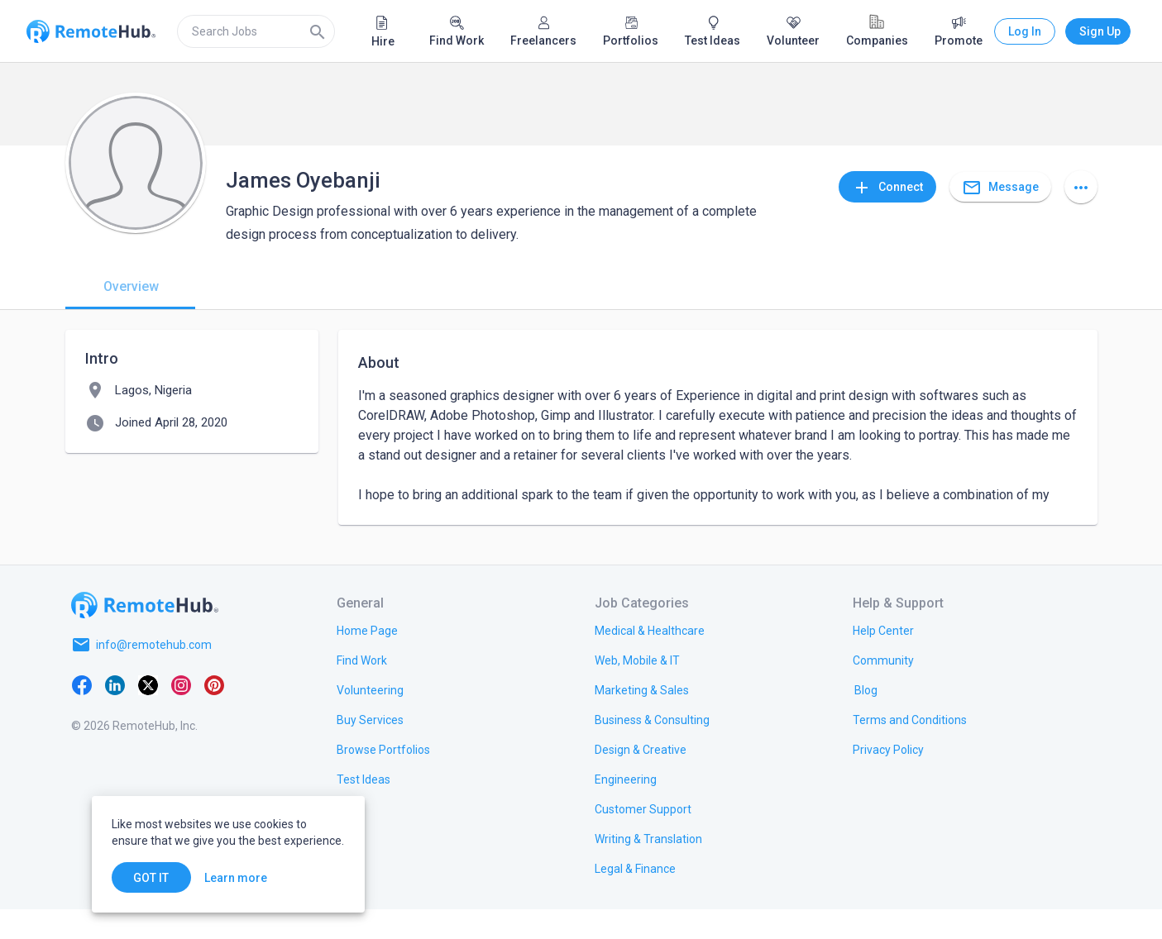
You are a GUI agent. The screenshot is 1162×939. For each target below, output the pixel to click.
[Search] (317, 31)
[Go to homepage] (144, 635)
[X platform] (148, 714)
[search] (256, 31)
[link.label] (883, 659)
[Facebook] (81, 714)
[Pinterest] (214, 714)
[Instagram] (181, 714)
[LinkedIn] (115, 714)
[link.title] (367, 659)
